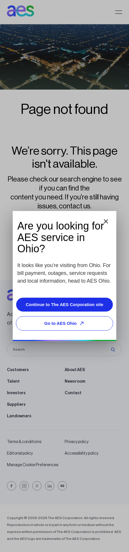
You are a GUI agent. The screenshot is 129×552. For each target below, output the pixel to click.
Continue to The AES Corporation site (64, 304)
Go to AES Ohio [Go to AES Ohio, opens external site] (65, 323)
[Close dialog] (106, 221)
